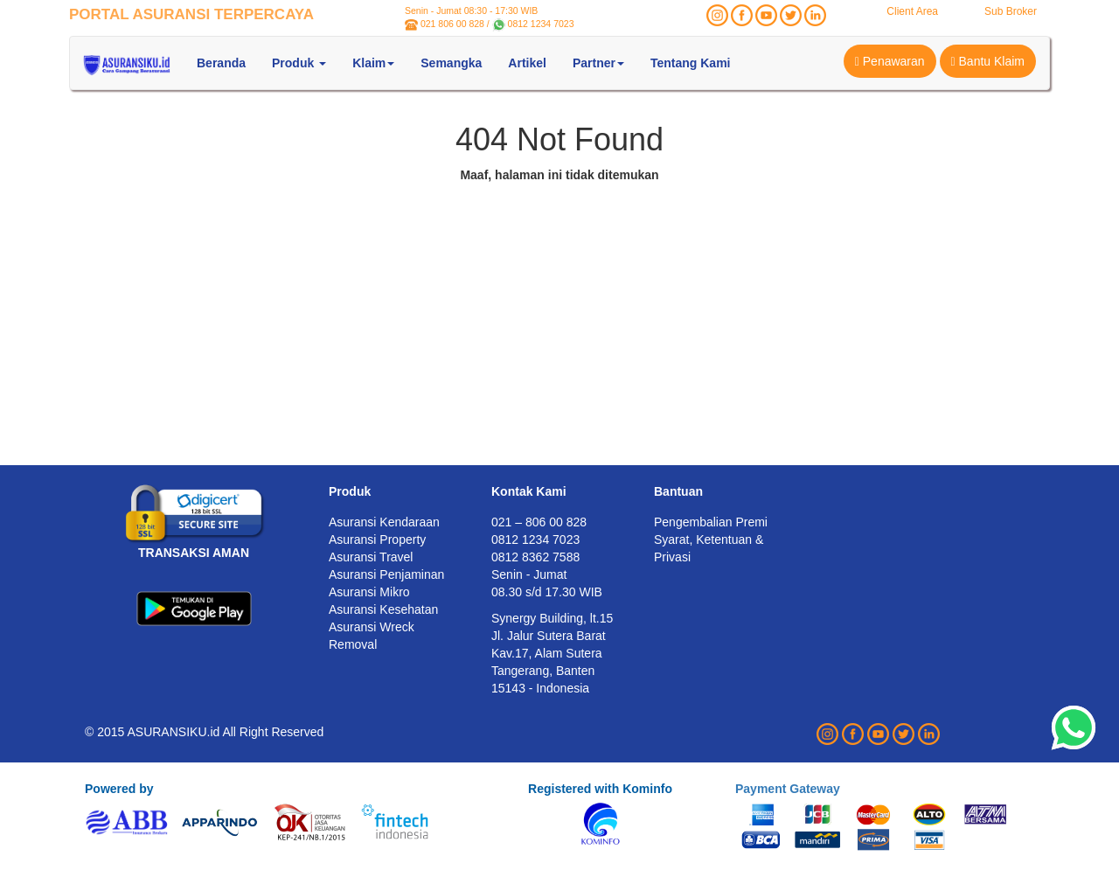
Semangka (451, 63)
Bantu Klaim (988, 61)
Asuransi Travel (371, 557)
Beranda (221, 63)
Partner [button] (598, 63)
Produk (350, 491)
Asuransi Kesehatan (383, 609)
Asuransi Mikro (369, 592)
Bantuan (678, 491)
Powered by (119, 789)
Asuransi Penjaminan (386, 574)
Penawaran (890, 61)
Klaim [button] (373, 63)
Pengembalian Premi (711, 522)
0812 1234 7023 (541, 23)
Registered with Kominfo (600, 789)
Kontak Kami (528, 491)
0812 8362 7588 (535, 557)
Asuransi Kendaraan (384, 522)
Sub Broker (1010, 11)
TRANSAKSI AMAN (193, 553)
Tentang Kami (690, 63)
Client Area (912, 11)
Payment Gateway (787, 789)
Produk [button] (299, 63)
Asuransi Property (377, 539)
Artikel (527, 63)
